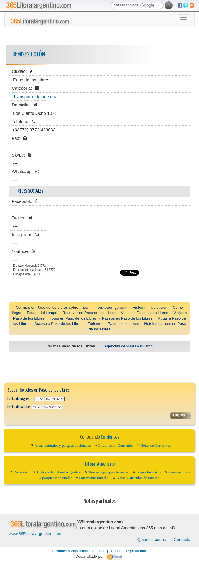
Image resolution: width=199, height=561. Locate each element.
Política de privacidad (129, 551)
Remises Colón (28, 54)
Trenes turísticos (148, 472)
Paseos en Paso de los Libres (127, 318)
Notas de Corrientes (155, 445)
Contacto (182, 539)
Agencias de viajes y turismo (128, 346)
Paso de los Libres (52, 307)
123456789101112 (55, 399)
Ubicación (159, 307)
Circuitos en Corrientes (115, 445)
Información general (110, 307)
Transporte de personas (36, 96)
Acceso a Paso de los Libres (58, 323)
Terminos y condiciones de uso (78, 551)
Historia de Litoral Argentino (59, 472)
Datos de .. (21, 472)
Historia (138, 307)
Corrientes (110, 437)
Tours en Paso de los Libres (73, 318)
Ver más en (26, 307)
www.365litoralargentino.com (35, 533)
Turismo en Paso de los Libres (113, 323)
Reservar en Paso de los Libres (88, 312)
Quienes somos (151, 539)
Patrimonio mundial (94, 478)
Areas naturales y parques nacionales (63, 445)
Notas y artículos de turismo (138, 478)
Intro (84, 307)
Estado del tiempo (42, 312)
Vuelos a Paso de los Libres (144, 312)
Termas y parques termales (108, 472)
